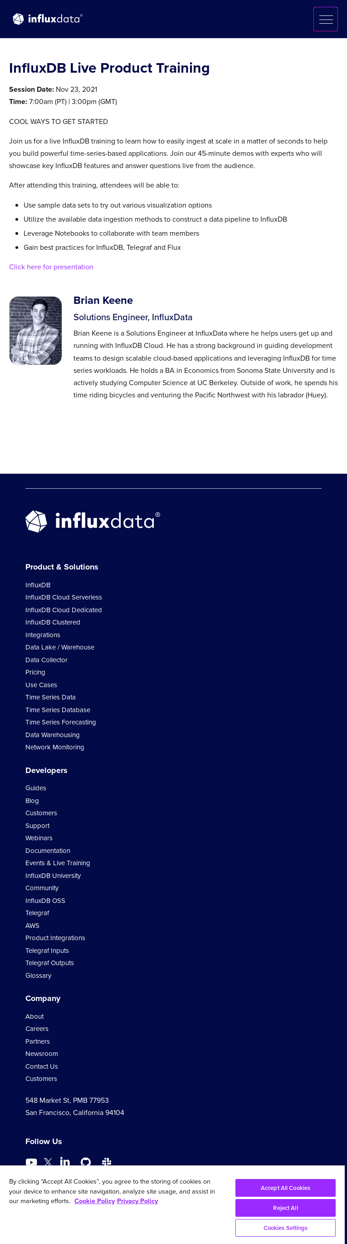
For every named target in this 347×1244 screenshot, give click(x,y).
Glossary (38, 976)
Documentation (47, 851)
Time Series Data (50, 697)
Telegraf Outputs (49, 963)
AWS (32, 926)
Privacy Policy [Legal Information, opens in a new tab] (137, 1201)
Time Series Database (57, 710)
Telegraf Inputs (47, 951)
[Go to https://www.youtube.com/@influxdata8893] (32, 1163)
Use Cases (41, 685)
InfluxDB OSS (45, 901)
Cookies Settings (286, 1228)
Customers (41, 813)
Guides (35, 788)
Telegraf (37, 913)
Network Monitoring (54, 747)
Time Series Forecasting (60, 722)
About (34, 1016)
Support (37, 826)
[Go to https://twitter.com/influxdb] (48, 1164)
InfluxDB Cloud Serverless (63, 597)
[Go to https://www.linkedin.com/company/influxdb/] (65, 1162)
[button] (325, 19)
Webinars (39, 838)
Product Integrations (55, 938)
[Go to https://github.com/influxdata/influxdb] (86, 1163)
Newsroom (41, 1054)
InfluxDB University (53, 876)
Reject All (285, 1208)
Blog (32, 801)
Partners (37, 1041)
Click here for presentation (51, 267)
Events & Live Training (57, 863)
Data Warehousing (52, 735)
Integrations (42, 635)
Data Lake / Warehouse (59, 647)
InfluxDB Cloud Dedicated (63, 610)
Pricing (35, 672)
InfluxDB (37, 585)
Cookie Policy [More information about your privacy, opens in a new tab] (94, 1201)
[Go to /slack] (106, 1163)
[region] (172, 1204)
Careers (37, 1029)
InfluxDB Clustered (52, 622)
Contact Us (41, 1066)
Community (42, 888)
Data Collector (46, 660)
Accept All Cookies (285, 1188)
